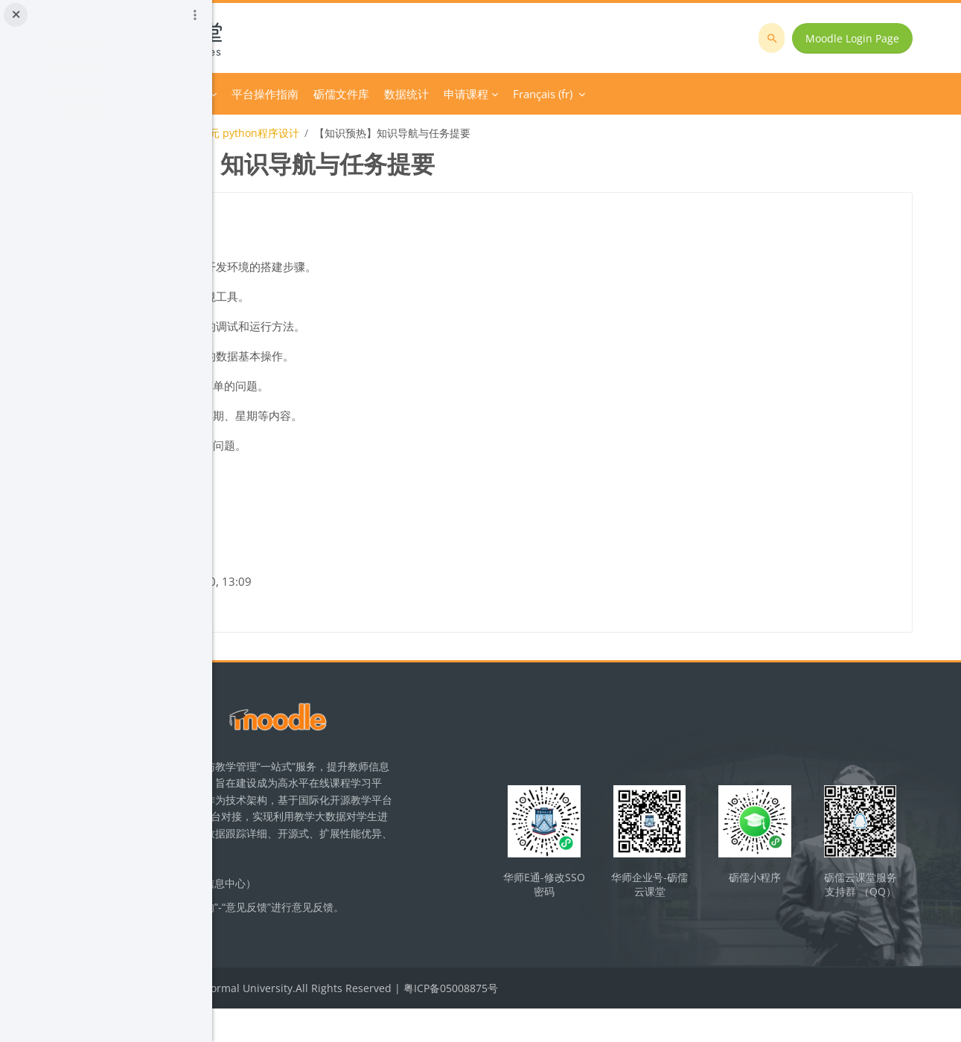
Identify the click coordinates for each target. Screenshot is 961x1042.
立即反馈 (329, 960)
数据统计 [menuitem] (607, 93)
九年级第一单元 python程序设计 (424, 133)
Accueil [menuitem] (291, 93)
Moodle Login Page (863, 38)
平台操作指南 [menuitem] (465, 93)
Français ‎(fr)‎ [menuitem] (743, 93)
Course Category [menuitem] (366, 93)
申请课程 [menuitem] (667, 93)
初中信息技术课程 (291, 133)
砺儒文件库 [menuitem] (542, 93)
